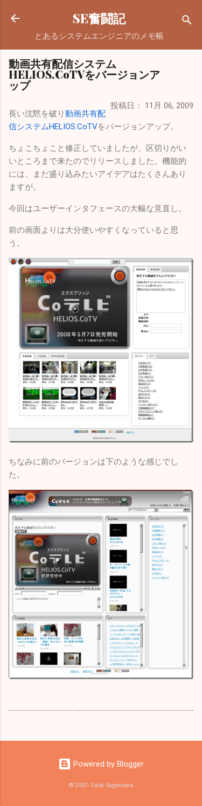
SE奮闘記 (99, 18)
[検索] (186, 21)
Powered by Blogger (101, 764)
